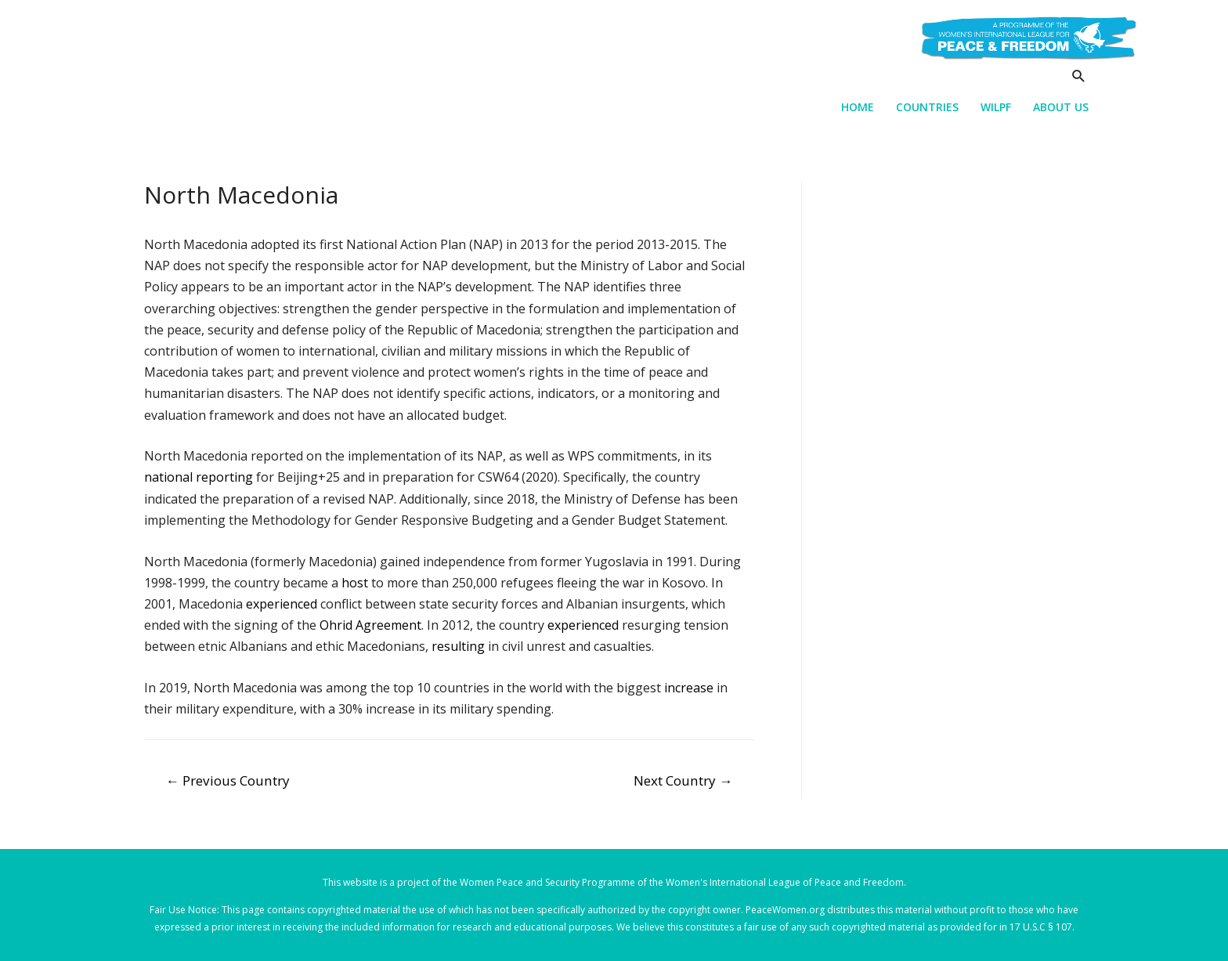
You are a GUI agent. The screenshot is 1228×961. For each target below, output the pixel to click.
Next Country (683, 780)
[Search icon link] (1079, 75)
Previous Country (228, 780)
